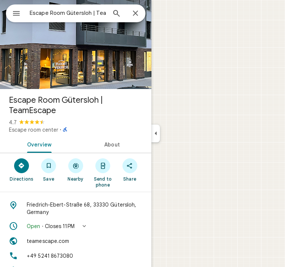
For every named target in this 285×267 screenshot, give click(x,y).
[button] (75, 226)
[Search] (116, 14)
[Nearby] (75, 169)
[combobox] (68, 13)
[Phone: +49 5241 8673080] (75, 255)
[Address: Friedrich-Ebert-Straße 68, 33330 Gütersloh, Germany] (75, 208)
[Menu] (16, 14)
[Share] (129, 169)
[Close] (135, 13)
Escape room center (33, 129)
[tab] (37, 144)
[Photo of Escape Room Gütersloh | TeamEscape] (75, 44)
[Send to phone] (102, 172)
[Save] (48, 169)
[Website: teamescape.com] (75, 241)
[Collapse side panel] (155, 133)
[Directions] (21, 169)
